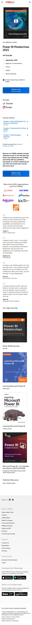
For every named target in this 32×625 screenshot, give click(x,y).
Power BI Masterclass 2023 (12, 145)
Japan (4, 563)
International (7, 556)
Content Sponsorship (8, 534)
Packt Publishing (11, 74)
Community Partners (8, 523)
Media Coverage (7, 520)
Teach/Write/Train (7, 512)
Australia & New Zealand (9, 560)
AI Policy (4, 551)
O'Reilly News (6, 518)
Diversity (4, 531)
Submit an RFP (6, 528)
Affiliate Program (7, 526)
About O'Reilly (7, 509)
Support (5, 539)
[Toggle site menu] (2, 2)
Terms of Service (6, 617)
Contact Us (5, 543)
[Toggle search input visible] (30, 2)
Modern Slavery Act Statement (10, 621)
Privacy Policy (6, 548)
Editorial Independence (8, 619)
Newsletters (5, 545)
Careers (4, 515)
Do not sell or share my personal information (14, 608)
